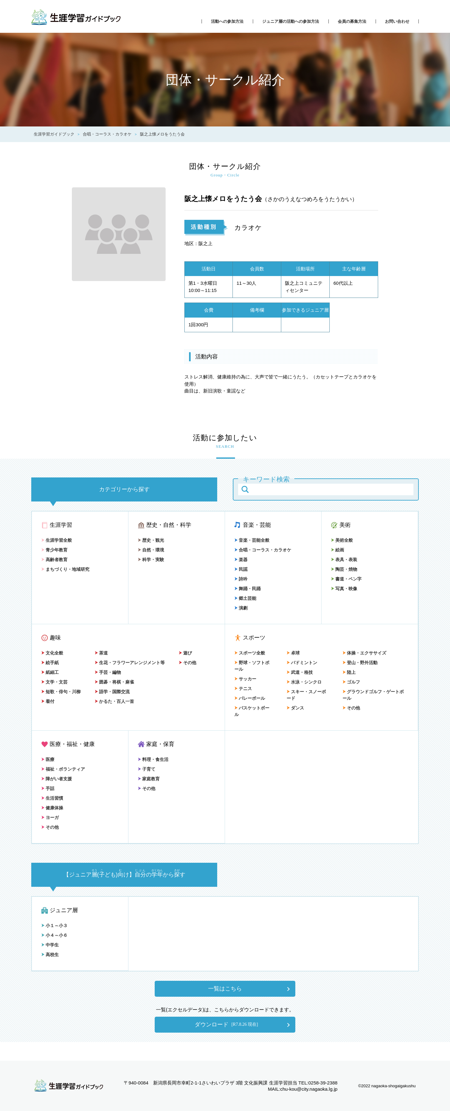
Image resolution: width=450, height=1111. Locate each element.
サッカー (245, 678)
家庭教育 (149, 778)
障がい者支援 (56, 778)
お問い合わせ (397, 21)
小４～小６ (54, 935)
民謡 (241, 569)
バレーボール (249, 698)
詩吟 (241, 578)
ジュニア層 (64, 910)
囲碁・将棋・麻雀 (114, 681)
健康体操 (52, 807)
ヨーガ (50, 817)
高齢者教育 (54, 559)
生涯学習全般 (56, 540)
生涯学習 (61, 525)
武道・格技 (300, 672)
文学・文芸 (54, 681)
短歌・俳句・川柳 (61, 691)
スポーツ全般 (249, 652)
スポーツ (254, 638)
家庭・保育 (160, 744)
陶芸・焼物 (344, 569)
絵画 (337, 549)
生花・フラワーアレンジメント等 (130, 662)
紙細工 (50, 672)
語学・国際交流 (112, 691)
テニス (243, 688)
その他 (187, 662)
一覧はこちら (225, 988)
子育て (146, 769)
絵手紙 (50, 662)
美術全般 (342, 540)
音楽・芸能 (257, 525)
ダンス (295, 707)
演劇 (241, 607)
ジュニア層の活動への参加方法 (290, 21)
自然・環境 (151, 549)
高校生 (50, 954)
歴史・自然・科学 (168, 525)
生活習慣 (52, 798)
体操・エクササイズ (364, 652)
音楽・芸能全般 (251, 540)
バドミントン (302, 662)
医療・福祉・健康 (72, 744)
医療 (47, 759)
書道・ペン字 (346, 578)
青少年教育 (54, 549)
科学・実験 (151, 559)
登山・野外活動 (360, 662)
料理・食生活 (153, 759)
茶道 (101, 652)
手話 (47, 788)
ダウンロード (226, 1024)
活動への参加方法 (227, 21)
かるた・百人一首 (114, 701)
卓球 (293, 652)
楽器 (241, 559)
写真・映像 (344, 588)
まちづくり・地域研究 (65, 569)
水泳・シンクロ (304, 681)
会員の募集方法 (352, 21)
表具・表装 (344, 559)
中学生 (50, 944)
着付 (47, 701)
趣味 (55, 638)
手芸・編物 (108, 672)
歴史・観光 (151, 540)
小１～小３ (54, 925)
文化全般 (52, 652)
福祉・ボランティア (63, 769)
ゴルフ (351, 681)
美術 (345, 525)
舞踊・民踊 (247, 588)
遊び (185, 652)
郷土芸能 (245, 598)
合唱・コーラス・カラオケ (262, 549)
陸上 (349, 672)
